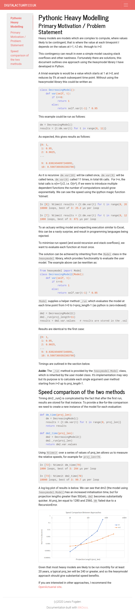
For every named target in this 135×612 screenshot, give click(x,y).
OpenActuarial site (50, 587)
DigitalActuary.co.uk (20, 5)
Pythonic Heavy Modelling (17, 22)
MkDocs (83, 607)
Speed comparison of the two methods (20, 58)
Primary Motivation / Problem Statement (18, 39)
